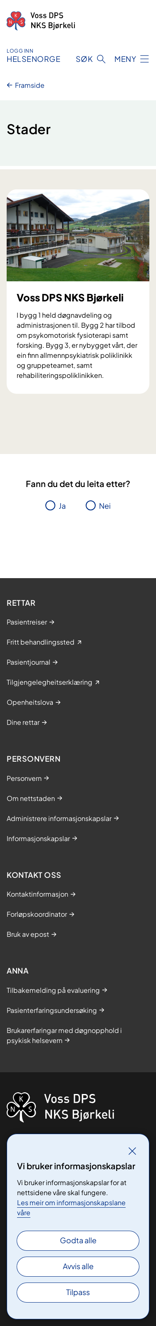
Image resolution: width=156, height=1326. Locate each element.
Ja (62, 505)
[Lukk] (132, 1151)
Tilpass (78, 1292)
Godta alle (78, 1240)
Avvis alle (78, 1266)
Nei (105, 505)
